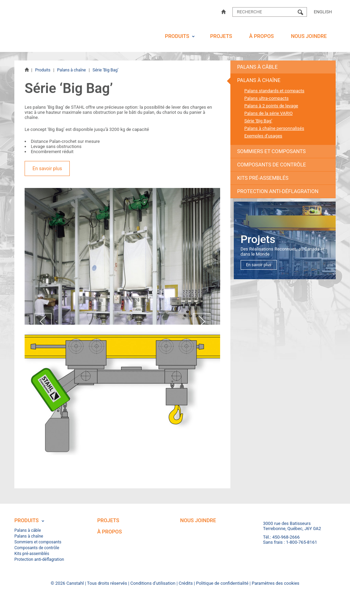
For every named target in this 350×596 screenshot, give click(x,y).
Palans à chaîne (71, 70)
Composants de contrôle (271, 165)
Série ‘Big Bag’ (258, 120)
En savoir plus (47, 168)
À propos (261, 36)
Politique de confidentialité (222, 583)
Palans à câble (257, 67)
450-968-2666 (285, 537)
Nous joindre (309, 36)
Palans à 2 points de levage (271, 105)
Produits (177, 36)
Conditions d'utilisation (152, 583)
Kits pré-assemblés (262, 178)
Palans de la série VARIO (268, 113)
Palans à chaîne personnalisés (274, 128)
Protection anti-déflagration (278, 191)
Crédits (186, 583)
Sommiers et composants (271, 151)
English (323, 11)
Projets (221, 36)
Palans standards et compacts (274, 90)
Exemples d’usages (263, 135)
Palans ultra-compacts (266, 98)
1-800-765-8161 (301, 542)
